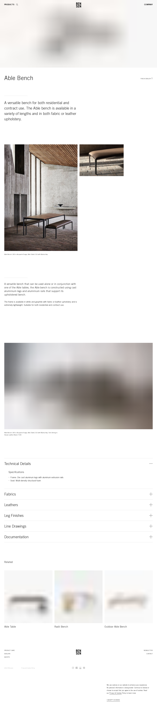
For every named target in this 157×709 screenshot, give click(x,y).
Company (148, 5)
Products (9, 5)
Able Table (10, 627)
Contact (149, 654)
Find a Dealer (147, 79)
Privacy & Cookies (115, 693)
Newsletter (148, 650)
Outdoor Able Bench (116, 627)
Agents (7, 657)
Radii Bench (61, 627)
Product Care (9, 650)
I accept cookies (113, 700)
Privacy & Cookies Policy (28, 668)
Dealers (7, 654)
